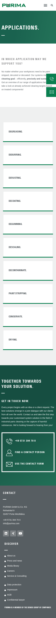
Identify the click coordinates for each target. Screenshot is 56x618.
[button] (45, 5)
